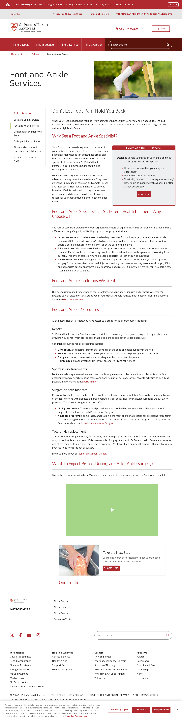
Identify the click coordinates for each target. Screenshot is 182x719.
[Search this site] (140, 45)
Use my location (127, 28)
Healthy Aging (59, 660)
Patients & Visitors (64, 619)
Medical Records (18, 678)
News (140, 673)
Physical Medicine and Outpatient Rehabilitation (27, 149)
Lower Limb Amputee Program (97, 423)
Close (173, 4)
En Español (142, 678)
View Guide (144, 194)
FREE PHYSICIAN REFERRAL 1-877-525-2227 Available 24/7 (144, 14)
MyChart (161, 28)
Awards (140, 656)
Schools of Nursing (99, 14)
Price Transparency (20, 660)
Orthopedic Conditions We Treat (28, 133)
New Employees (102, 656)
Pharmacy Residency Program (110, 660)
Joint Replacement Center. (93, 453)
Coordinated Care (146, 665)
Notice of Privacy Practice (28, 699)
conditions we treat (73, 299)
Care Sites (16, 14)
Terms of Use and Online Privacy (108, 695)
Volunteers (100, 678)
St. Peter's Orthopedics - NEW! (26, 158)
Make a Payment (19, 673)
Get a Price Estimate (20, 656)
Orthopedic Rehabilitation (27, 141)
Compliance (76, 695)
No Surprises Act (19, 682)
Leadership (143, 669)
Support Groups (61, 665)
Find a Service (69, 42)
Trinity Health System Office (67, 14)
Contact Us (57, 695)
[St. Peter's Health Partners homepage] (30, 32)
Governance (143, 660)
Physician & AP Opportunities (110, 673)
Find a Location (45, 42)
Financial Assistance (20, 665)
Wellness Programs (62, 669)
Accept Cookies (161, 709)
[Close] (177, 709)
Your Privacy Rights (145, 695)
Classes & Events (61, 656)
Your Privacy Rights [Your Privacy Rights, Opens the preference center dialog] (118, 709)
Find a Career (93, 42)
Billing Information (20, 669)
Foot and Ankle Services (26, 125)
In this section (24, 113)
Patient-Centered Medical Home (27, 686)
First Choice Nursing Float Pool (110, 669)
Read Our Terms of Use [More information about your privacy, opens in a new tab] (76, 716)
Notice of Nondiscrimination (68, 699)
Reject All (141, 709)
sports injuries (90, 381)
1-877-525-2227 (20, 609)
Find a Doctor (22, 42)
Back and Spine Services (26, 119)
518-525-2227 (111, 568)
